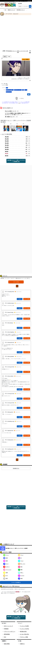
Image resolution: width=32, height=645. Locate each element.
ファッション (7, 569)
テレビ (20, 560)
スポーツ (6, 566)
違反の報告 (7, 643)
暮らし (20, 572)
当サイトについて (8, 626)
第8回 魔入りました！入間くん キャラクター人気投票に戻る (16, 161)
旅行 (20, 566)
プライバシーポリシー (9, 631)
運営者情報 (7, 634)
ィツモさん (21, 98)
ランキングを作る (24, 628)
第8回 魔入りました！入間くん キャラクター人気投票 (16, 548)
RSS (5, 637)
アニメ (20, 555)
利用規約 (6, 628)
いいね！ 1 (19, 298)
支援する (22, 643)
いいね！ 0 (19, 327)
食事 (5, 572)
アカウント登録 (24, 637)
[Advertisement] (16, 32)
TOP (5, 9)
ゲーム (6, 555)
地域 (20, 578)
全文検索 (20, 3)
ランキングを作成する (16, 582)
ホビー (6, 563)
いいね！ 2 (19, 308)
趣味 (20, 569)
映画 (5, 560)
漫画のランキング (11, 9)
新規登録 (17, 591)
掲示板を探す (23, 631)
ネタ (5, 575)
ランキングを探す (24, 626)
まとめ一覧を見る (24, 634)
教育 (5, 578)
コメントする (16, 281)
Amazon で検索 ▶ (26, 59)
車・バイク (21, 563)
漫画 (7, 87)
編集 (29, 94)
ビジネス (21, 575)
